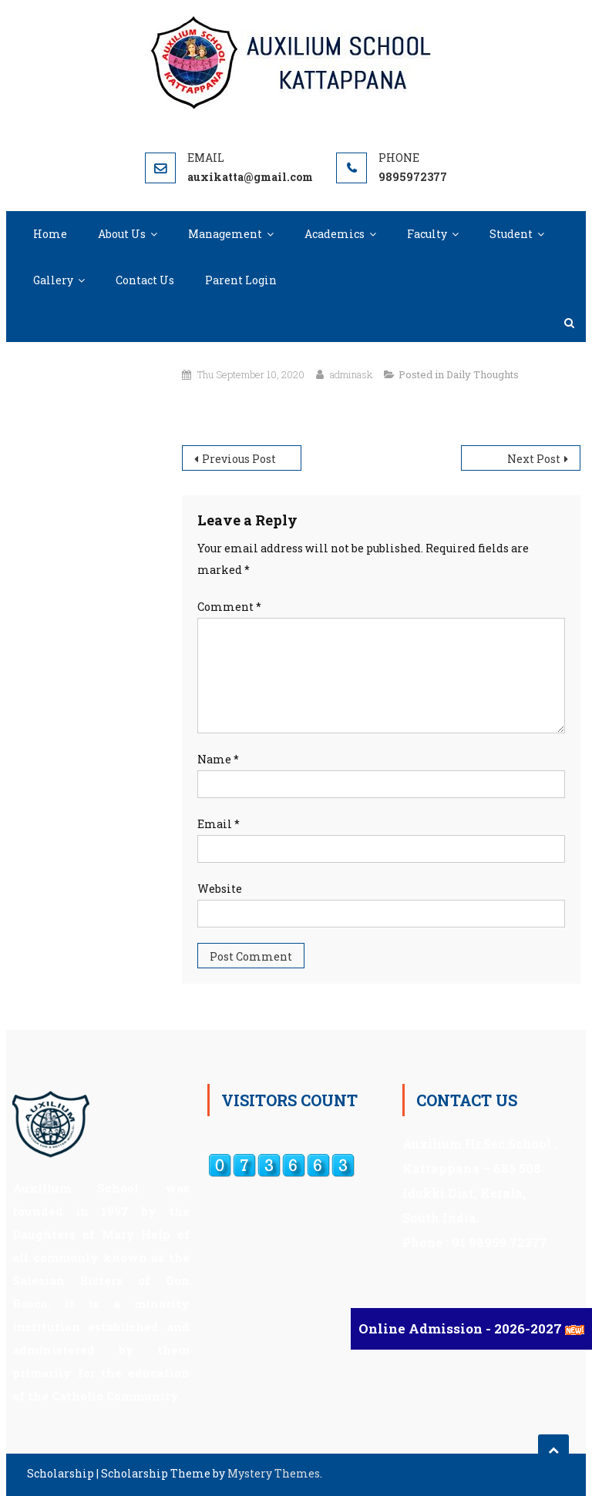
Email (218, 824)
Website (219, 888)
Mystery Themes (273, 1473)
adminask (351, 374)
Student (511, 233)
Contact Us (145, 280)
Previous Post (239, 458)
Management (225, 233)
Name (218, 759)
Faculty (427, 233)
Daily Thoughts (482, 374)
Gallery (53, 280)
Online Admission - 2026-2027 (461, 1328)
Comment (229, 606)
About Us (122, 233)
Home (50, 233)
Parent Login (241, 280)
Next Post (533, 458)
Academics (334, 233)
